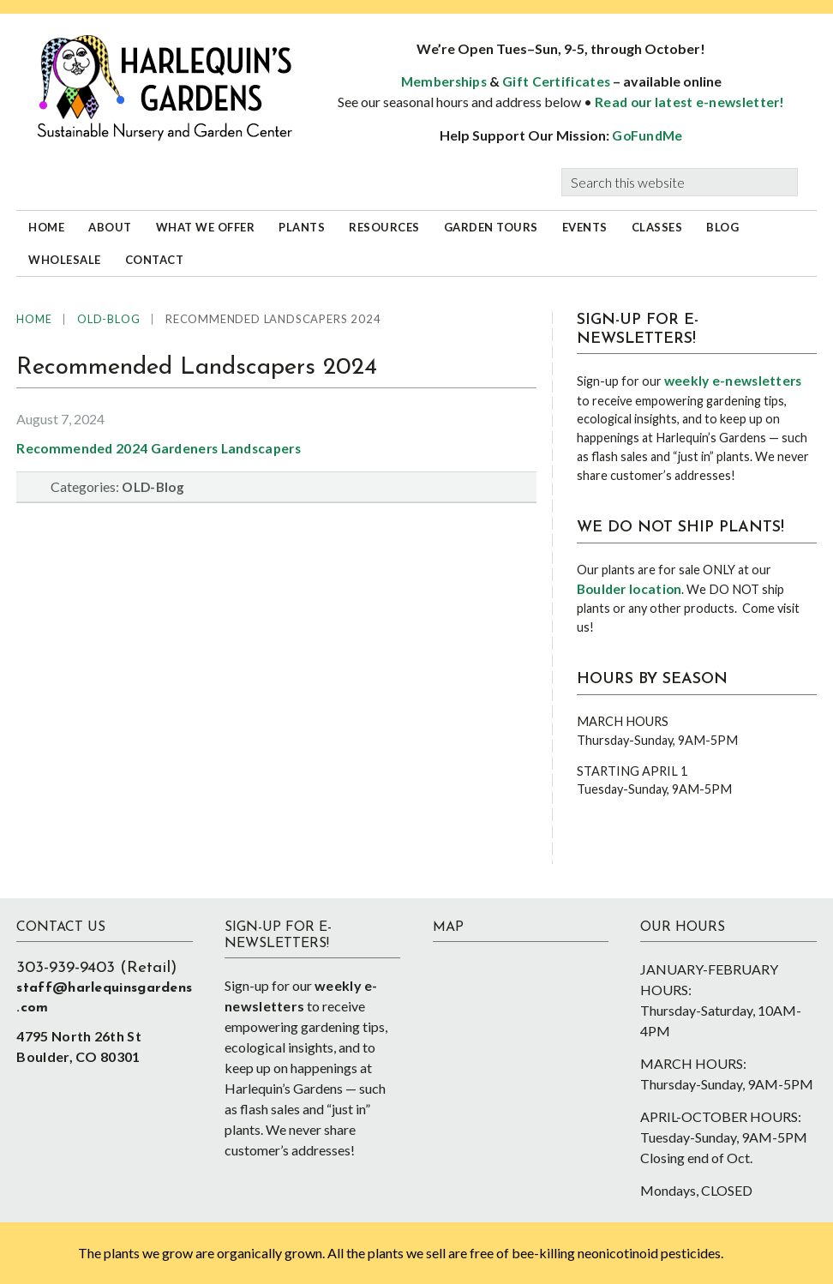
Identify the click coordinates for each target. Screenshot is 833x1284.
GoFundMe (647, 135)
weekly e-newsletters (733, 380)
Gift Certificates (556, 81)
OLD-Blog (152, 487)
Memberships (444, 81)
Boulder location (629, 589)
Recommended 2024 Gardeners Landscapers (158, 448)
